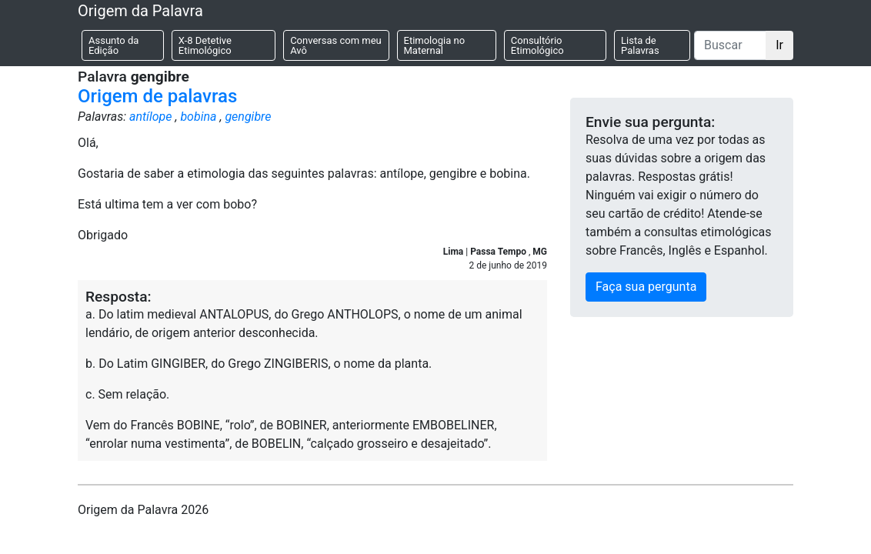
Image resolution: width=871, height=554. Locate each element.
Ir (779, 45)
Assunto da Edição (113, 45)
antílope (150, 116)
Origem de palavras (157, 96)
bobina (198, 116)
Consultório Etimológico (537, 45)
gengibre (248, 116)
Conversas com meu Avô (336, 45)
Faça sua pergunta (646, 286)
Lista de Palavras (640, 45)
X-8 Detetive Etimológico (205, 45)
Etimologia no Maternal (435, 45)
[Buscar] (730, 45)
